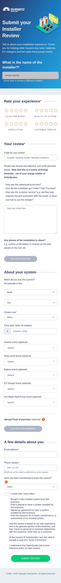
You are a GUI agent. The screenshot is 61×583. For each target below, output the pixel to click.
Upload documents (19, 429)
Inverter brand (15, 342)
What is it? (43, 419)
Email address (11, 449)
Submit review (30, 558)
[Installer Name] (30, 75)
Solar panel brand (17, 356)
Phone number (11, 463)
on (6, 110)
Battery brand (15, 369)
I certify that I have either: (22, 494)
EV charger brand (17, 383)
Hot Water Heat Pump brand (22, 397)
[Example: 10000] (30, 331)
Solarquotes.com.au (32, 9)
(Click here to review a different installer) (23, 80)
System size (10, 312)
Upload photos (17, 259)
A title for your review (14, 153)
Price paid (18, 325)
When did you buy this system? (30, 282)
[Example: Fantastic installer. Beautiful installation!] (30, 158)
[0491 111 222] (30, 468)
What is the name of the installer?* (22, 64)
